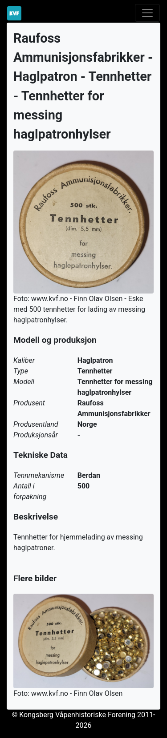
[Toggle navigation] (147, 13)
